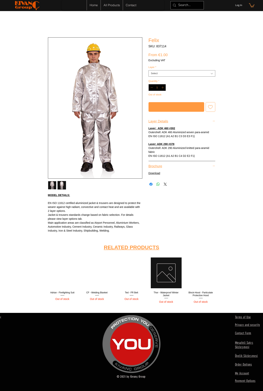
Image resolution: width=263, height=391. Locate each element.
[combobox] (182, 73)
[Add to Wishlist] (210, 107)
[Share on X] (165, 184)
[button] (251, 5)
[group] (131, 283)
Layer (152, 67)
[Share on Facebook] (151, 184)
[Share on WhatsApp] (158, 184)
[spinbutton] (157, 87)
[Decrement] (151, 87)
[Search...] (187, 5)
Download (154, 173)
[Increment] (163, 87)
